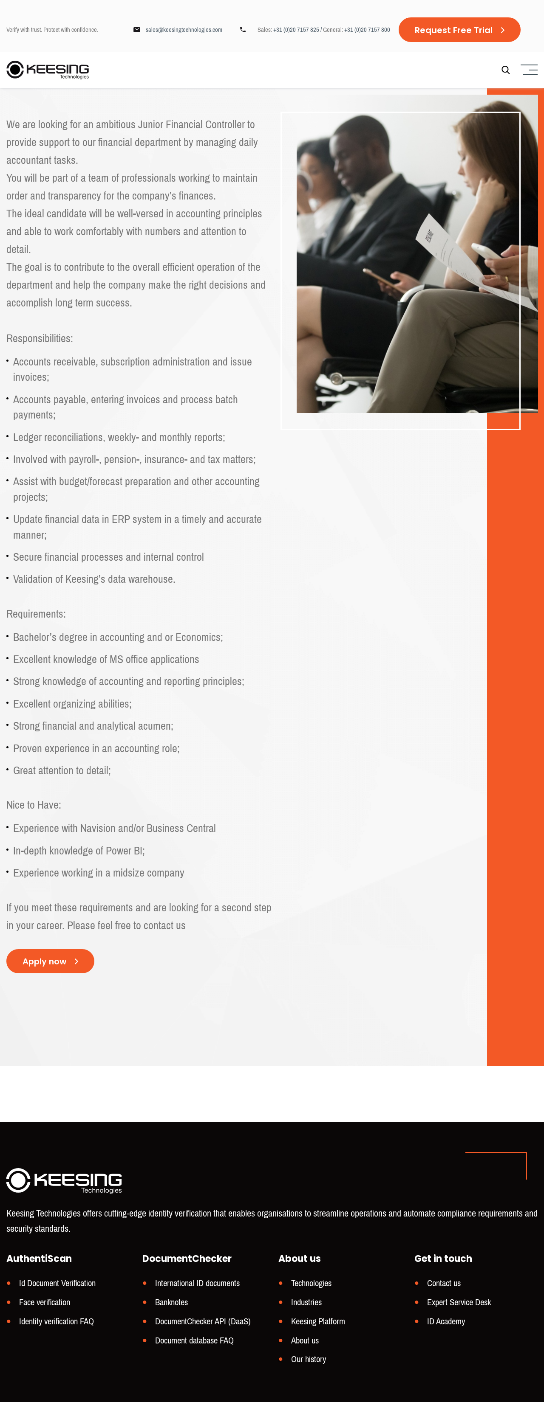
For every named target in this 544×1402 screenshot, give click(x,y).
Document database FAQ (194, 1341)
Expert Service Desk (459, 1304)
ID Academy (446, 1322)
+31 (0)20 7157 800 (367, 30)
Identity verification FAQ (56, 1322)
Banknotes (171, 1304)
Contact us (444, 1285)
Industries (306, 1304)
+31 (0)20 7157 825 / (298, 30)
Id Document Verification (57, 1285)
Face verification (44, 1304)
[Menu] (528, 70)
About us (305, 1341)
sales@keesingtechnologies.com (184, 30)
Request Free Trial (454, 30)
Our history (308, 1359)
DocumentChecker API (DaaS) (203, 1322)
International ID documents (197, 1285)
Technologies (311, 1285)
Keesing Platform (318, 1322)
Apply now (45, 962)
